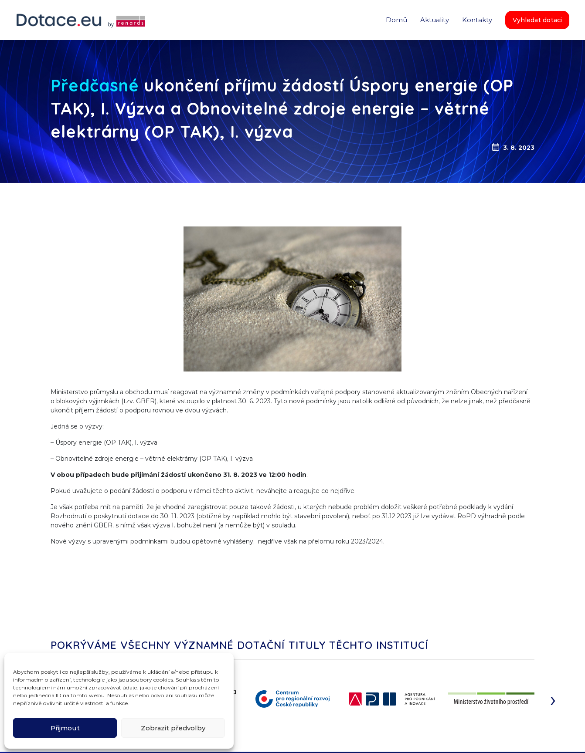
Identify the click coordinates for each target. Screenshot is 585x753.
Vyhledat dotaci (537, 20)
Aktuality (434, 20)
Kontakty (477, 20)
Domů (396, 20)
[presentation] (553, 699)
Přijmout (65, 728)
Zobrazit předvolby (173, 728)
